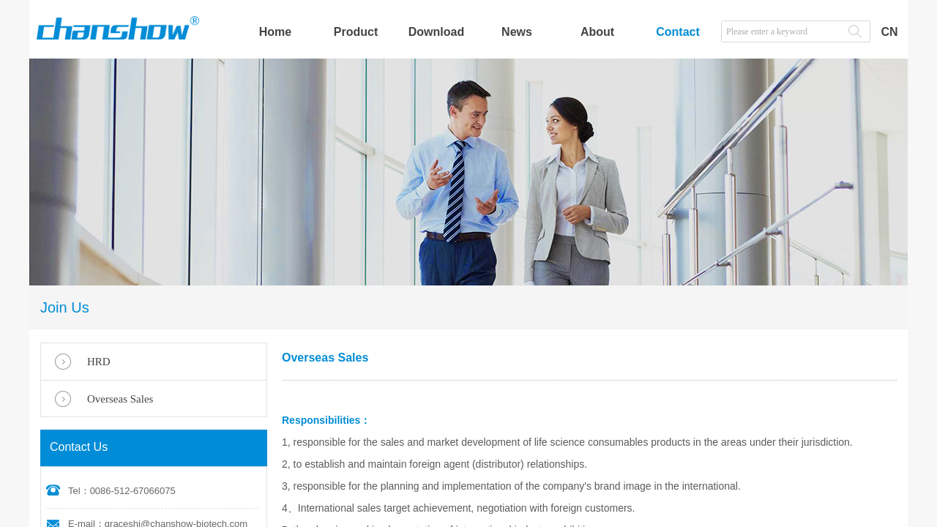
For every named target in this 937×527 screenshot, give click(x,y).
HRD (99, 361)
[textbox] (781, 31)
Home (275, 32)
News (516, 32)
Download (436, 32)
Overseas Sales (120, 399)
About (597, 32)
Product (356, 32)
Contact (678, 32)
